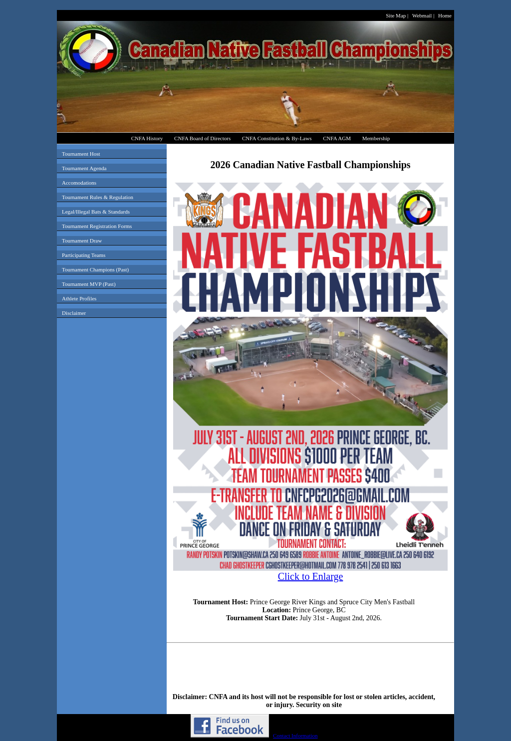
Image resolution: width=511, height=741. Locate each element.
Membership (376, 138)
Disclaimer (74, 313)
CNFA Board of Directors (202, 138)
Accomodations (79, 183)
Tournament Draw (82, 241)
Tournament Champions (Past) (95, 269)
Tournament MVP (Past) (89, 284)
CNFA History (147, 138)
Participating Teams (83, 255)
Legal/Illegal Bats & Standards (96, 212)
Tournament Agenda (84, 168)
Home (445, 15)
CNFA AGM (337, 138)
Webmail (422, 15)
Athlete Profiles (79, 298)
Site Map (396, 15)
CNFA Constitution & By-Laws (276, 138)
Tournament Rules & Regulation (97, 197)
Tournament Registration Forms (97, 226)
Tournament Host (81, 154)
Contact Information (295, 736)
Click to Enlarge (310, 572)
